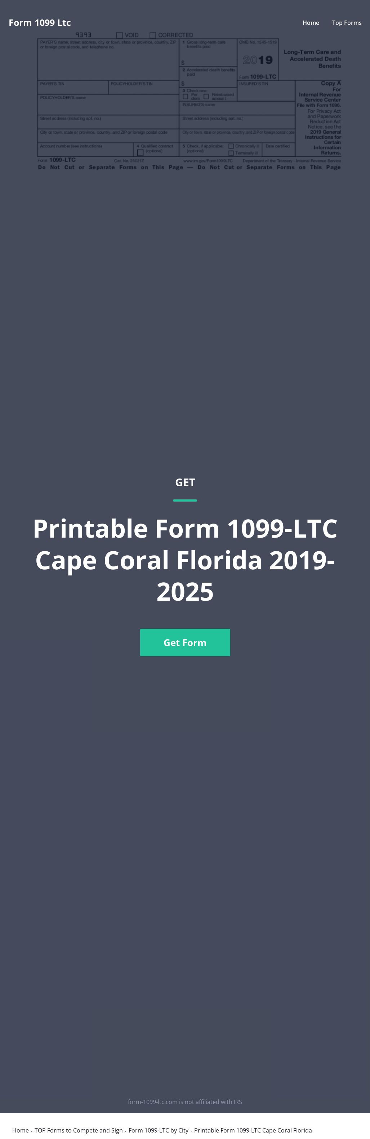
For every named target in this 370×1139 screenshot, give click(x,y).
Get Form (185, 642)
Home (311, 23)
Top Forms (347, 23)
